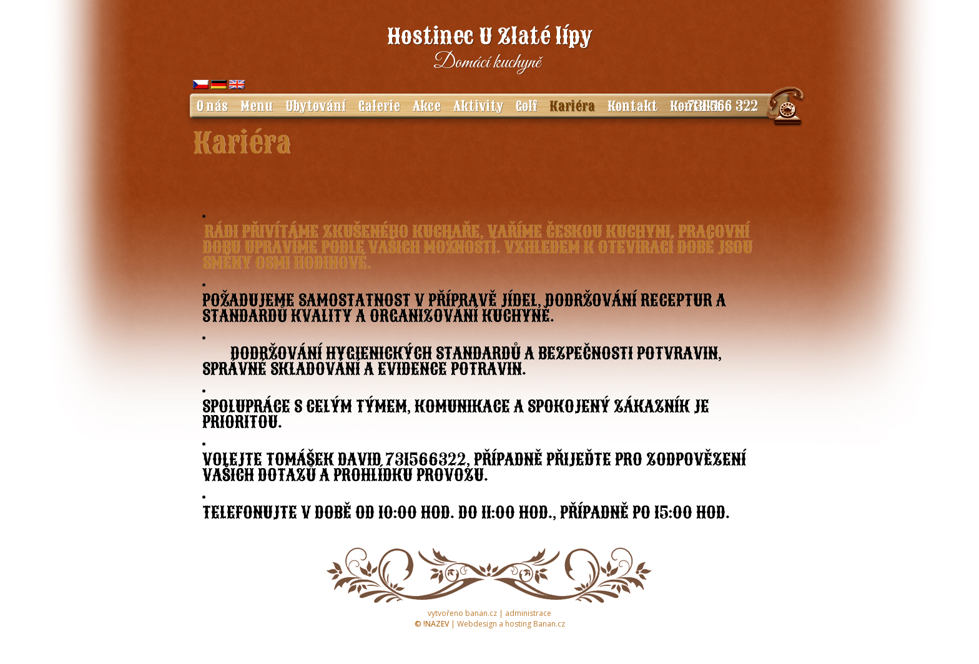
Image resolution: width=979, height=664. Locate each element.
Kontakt (632, 106)
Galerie (379, 106)
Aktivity (478, 106)
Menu (256, 106)
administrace (528, 613)
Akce (427, 106)
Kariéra (572, 106)
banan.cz (481, 613)
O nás (212, 106)
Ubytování (315, 106)
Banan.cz (549, 623)
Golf (526, 106)
